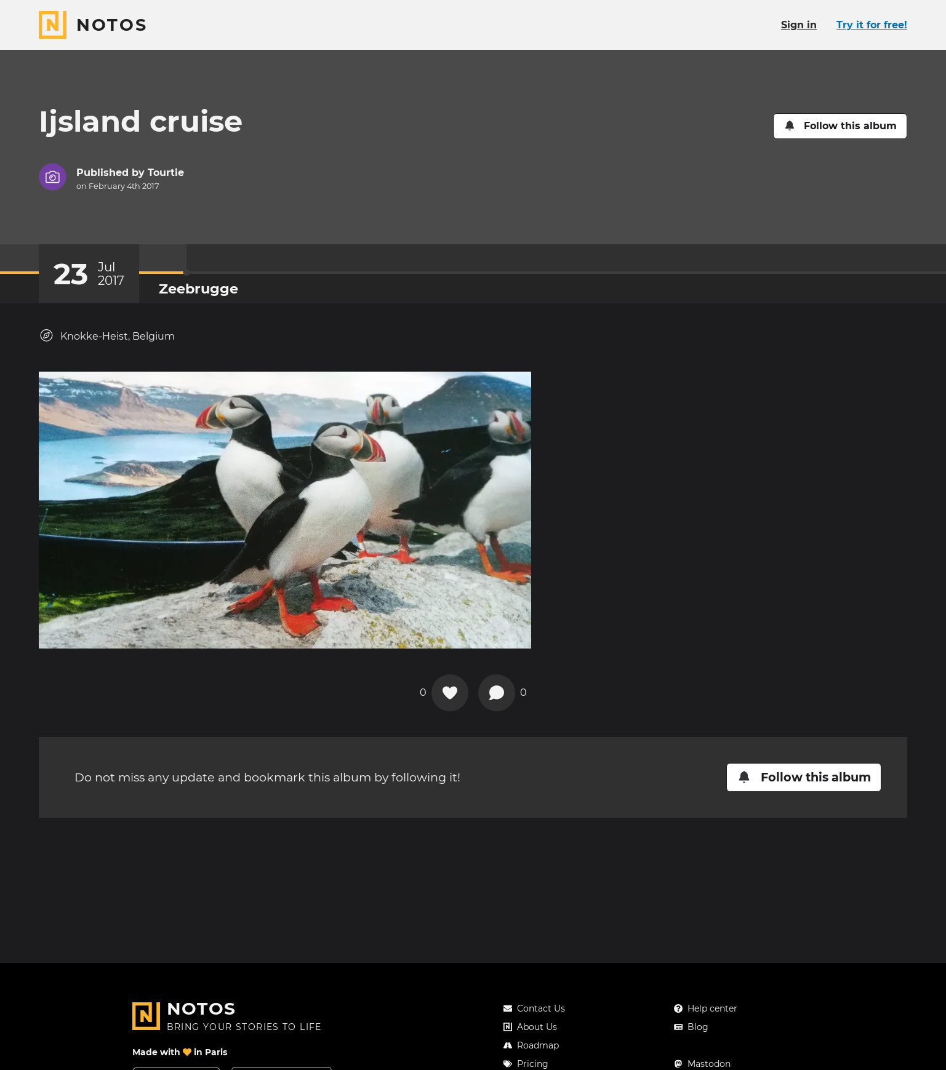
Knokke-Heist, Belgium (107, 335)
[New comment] (496, 692)
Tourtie (166, 172)
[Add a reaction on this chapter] (449, 692)
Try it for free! (871, 25)
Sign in (799, 25)
